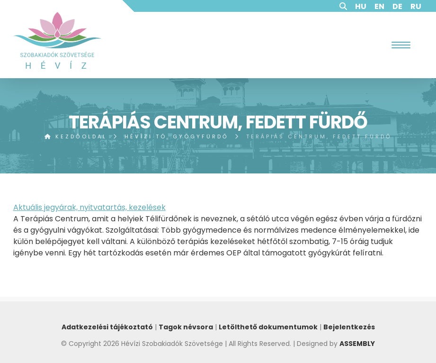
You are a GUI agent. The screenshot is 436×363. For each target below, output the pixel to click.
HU (360, 6)
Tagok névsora (186, 327)
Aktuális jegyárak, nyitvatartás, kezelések (89, 207)
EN (379, 6)
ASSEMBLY (357, 343)
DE (397, 6)
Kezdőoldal (75, 136)
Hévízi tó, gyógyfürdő (177, 136)
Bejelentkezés (349, 327)
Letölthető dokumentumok (268, 327)
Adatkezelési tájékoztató (107, 327)
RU (415, 6)
